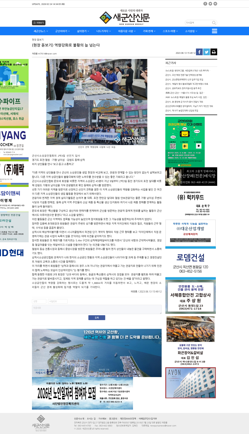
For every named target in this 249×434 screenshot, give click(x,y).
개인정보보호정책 (128, 418)
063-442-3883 (105, 425)
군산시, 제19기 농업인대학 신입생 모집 (181, 110)
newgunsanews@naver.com (163, 425)
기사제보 (102, 418)
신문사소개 (79, 418)
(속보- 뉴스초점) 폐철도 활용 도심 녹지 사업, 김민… (187, 97)
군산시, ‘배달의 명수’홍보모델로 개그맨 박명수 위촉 (186, 84)
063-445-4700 (84, 425)
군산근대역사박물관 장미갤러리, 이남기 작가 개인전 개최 (189, 106)
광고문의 (113, 418)
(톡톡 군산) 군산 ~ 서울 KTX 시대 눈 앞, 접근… (185, 93)
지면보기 (39, 23)
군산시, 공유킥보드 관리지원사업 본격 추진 (183, 88)
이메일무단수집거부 (148, 418)
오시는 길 (91, 418)
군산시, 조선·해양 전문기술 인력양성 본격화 (183, 75)
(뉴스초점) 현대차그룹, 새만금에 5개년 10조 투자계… (187, 70)
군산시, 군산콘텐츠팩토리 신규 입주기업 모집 (184, 79)
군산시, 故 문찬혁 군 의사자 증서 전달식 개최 (184, 102)
